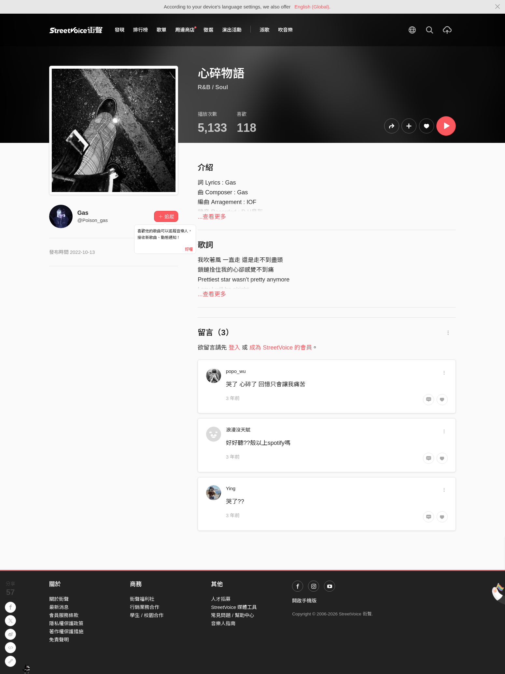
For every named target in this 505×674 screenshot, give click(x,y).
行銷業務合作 (144, 607)
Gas (83, 213)
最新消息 (59, 607)
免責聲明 (59, 639)
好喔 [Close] (189, 249)
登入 (234, 347)
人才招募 (221, 599)
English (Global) (311, 6)
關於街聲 (59, 599)
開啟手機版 (304, 600)
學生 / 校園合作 (146, 615)
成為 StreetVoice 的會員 (280, 347)
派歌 (264, 30)
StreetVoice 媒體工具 (234, 607)
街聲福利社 (142, 599)
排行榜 (140, 30)
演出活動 (232, 30)
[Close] (497, 7)
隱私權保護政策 (66, 623)
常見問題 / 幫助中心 (232, 615)
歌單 (161, 30)
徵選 (208, 30)
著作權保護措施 (66, 631)
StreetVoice (76, 30)
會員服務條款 (63, 615)
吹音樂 (285, 30)
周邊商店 (186, 29)
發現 (119, 30)
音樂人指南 (223, 623)
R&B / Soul (213, 87)
